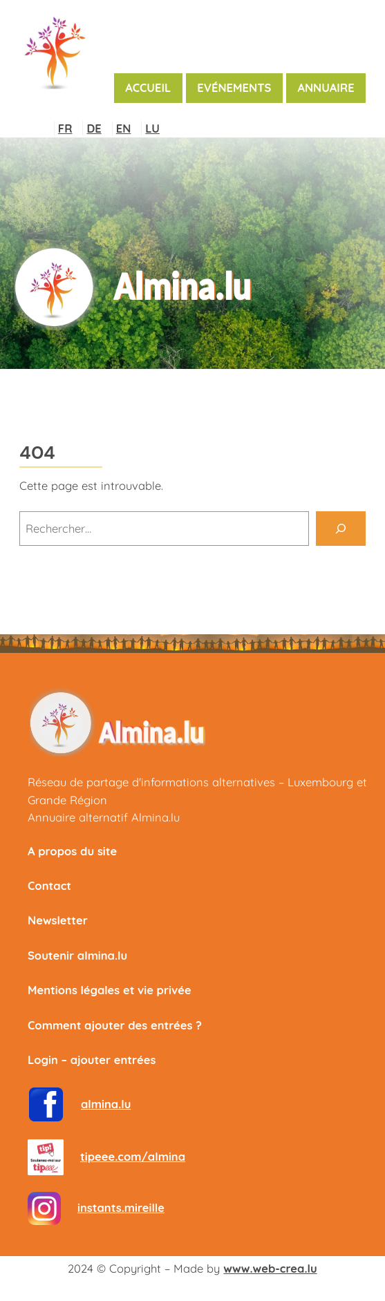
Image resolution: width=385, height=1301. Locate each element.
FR (65, 128)
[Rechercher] (341, 528)
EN (123, 128)
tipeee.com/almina (132, 1156)
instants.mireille (121, 1207)
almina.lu (106, 1103)
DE (93, 128)
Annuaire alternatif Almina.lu (104, 817)
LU (152, 128)
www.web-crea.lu (270, 1268)
